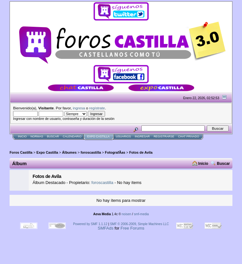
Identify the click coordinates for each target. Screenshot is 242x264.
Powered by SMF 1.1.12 (90, 224)
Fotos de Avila (141, 152)
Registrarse (164, 136)
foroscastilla (90, 152)
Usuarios (123, 136)
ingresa (79, 108)
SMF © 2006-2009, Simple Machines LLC (139, 224)
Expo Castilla (98, 136)
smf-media (141, 214)
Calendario (72, 136)
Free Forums (132, 228)
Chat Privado (188, 136)
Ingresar (142, 136)
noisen (126, 214)
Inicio (22, 136)
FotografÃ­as (115, 152)
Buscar (53, 136)
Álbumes (69, 152)
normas (37, 136)
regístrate (97, 108)
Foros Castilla (21, 152)
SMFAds (105, 228)
